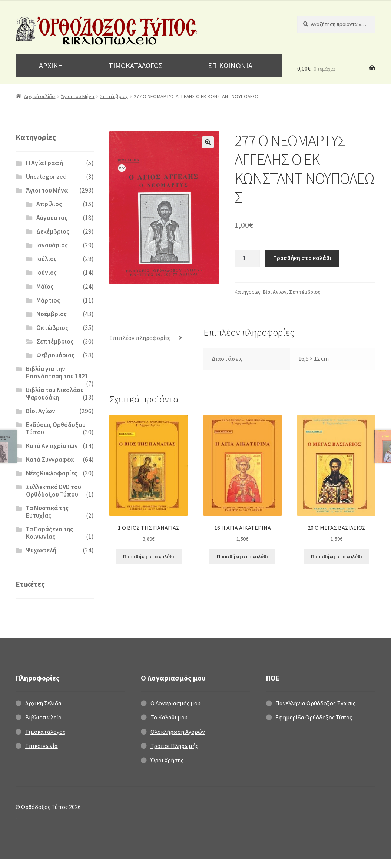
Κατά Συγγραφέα (50, 459)
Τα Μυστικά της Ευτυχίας (47, 511)
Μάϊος (44, 287)
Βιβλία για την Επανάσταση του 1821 (57, 372)
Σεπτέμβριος (114, 96)
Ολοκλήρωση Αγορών (177, 731)
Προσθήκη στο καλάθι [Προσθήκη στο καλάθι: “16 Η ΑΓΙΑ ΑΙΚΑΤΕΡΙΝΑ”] (242, 556)
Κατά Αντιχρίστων (52, 446)
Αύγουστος (51, 218)
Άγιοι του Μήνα (78, 96)
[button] (208, 142)
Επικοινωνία (41, 745)
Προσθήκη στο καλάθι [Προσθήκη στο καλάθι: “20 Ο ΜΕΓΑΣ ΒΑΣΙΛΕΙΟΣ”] (336, 556)
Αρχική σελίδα (39, 96)
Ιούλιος (46, 259)
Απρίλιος (49, 204)
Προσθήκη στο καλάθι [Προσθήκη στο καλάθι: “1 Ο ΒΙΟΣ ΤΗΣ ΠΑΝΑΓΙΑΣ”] (148, 556)
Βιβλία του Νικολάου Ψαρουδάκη (55, 393)
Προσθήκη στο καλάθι (302, 257)
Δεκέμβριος (52, 231)
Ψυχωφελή (41, 550)
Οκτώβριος (52, 328)
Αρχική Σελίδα (43, 703)
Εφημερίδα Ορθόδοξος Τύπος (313, 717)
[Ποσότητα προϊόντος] (247, 258)
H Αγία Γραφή (44, 163)
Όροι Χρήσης (166, 760)
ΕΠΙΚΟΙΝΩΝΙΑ (230, 65)
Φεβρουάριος (55, 355)
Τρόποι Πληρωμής (174, 745)
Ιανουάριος (52, 245)
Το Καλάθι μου (169, 717)
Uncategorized (46, 177)
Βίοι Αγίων (274, 291)
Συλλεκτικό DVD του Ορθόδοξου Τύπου (53, 490)
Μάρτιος (48, 300)
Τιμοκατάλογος (45, 731)
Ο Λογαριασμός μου (175, 703)
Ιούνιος (46, 272)
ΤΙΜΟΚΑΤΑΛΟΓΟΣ (135, 65)
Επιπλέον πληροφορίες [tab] (139, 337)
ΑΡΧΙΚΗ (51, 65)
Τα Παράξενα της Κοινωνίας (49, 533)
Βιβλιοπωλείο (43, 717)
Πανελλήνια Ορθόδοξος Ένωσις (315, 703)
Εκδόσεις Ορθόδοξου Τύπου (56, 428)
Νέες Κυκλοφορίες (51, 473)
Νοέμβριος (51, 314)
